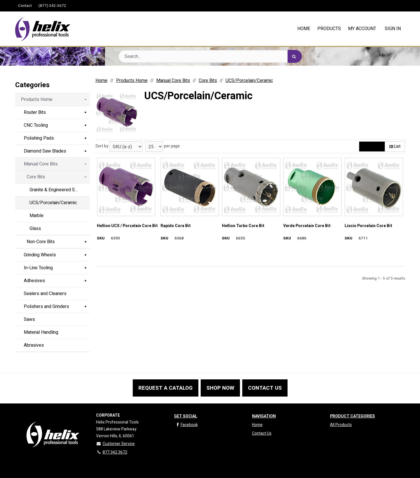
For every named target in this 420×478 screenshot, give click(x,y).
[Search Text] (210, 56)
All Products (341, 425)
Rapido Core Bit (176, 226)
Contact (25, 6)
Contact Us (261, 433)
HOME (303, 28)
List (395, 146)
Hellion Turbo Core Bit (243, 226)
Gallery (372, 146)
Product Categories (352, 416)
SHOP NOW (220, 388)
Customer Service (115, 444)
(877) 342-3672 (52, 6)
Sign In (393, 28)
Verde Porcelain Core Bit (307, 226)
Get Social (185, 416)
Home (257, 425)
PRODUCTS (329, 28)
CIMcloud (397, 471)
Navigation (264, 416)
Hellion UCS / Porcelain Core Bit (127, 226)
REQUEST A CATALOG (165, 388)
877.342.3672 (111, 452)
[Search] (295, 56)
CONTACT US (265, 388)
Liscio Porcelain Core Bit (368, 226)
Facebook (186, 425)
